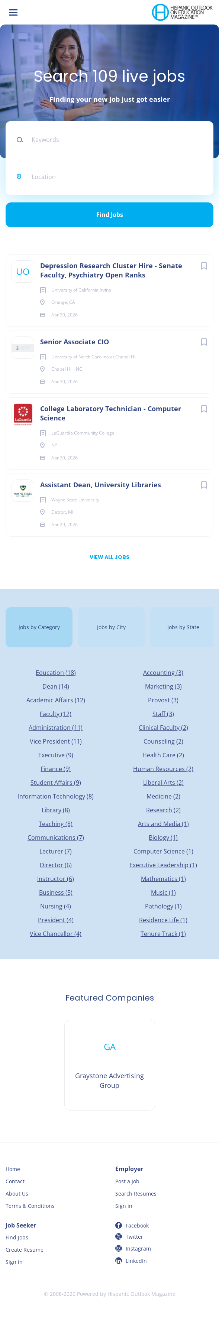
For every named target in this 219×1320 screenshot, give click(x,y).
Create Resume (25, 1249)
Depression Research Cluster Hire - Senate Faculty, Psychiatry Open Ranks (111, 270)
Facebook (137, 1225)
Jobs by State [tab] (183, 627)
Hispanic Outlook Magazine (141, 1293)
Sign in (123, 1205)
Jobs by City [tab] (111, 627)
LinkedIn (136, 1260)
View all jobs (109, 557)
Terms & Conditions (30, 1205)
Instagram (138, 1248)
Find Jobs (109, 215)
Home (13, 1169)
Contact (15, 1181)
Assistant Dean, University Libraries (100, 484)
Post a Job (127, 1181)
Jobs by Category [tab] (39, 627)
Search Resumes (136, 1193)
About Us (17, 1193)
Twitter (134, 1236)
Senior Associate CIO (74, 341)
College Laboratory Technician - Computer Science (110, 413)
